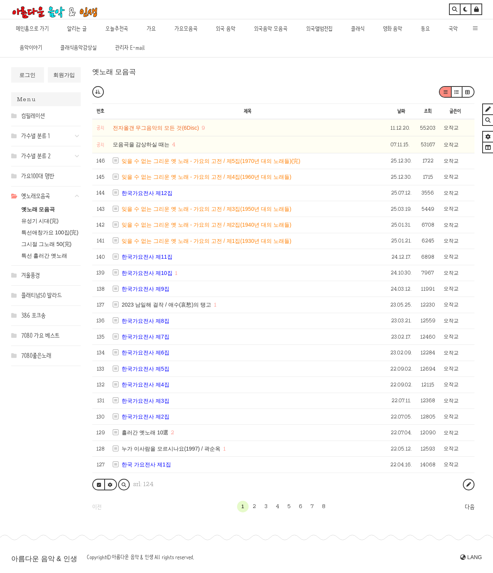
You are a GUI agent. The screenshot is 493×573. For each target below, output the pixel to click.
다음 (469, 507)
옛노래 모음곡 (38, 209)
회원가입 (64, 75)
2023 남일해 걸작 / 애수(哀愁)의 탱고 (166, 305)
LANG (471, 557)
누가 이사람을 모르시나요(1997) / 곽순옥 (171, 449)
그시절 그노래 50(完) (46, 244)
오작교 (451, 128)
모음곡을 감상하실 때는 (142, 144)
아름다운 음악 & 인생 (44, 559)
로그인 (27, 75)
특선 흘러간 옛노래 (44, 256)
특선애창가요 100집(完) (50, 232)
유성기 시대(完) (40, 221)
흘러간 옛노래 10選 (145, 432)
